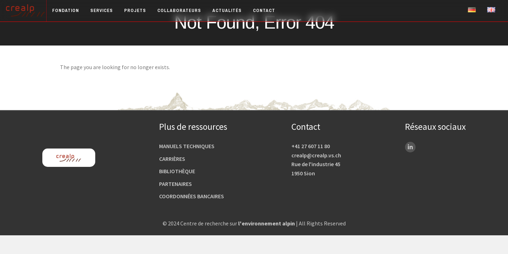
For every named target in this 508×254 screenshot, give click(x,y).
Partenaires (175, 183)
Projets (135, 10)
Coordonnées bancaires (191, 196)
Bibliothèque (177, 171)
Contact (264, 10)
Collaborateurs (179, 10)
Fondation (65, 10)
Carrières (172, 158)
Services (101, 10)
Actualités (227, 10)
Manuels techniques (186, 146)
